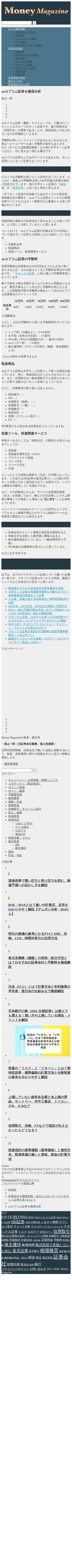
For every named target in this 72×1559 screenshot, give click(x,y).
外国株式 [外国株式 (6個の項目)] (14, 1240)
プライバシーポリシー (15, 1268)
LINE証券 (20, 71)
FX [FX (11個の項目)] (10, 1217)
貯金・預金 (15, 855)
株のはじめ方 (15, 81)
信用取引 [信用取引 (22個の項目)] (61, 1231)
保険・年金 (15, 801)
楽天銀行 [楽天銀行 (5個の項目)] (34, 1251)
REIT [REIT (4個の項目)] (31, 1217)
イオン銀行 (21, 42)
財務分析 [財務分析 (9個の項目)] (13, 1264)
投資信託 (13, 819)
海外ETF (20, 834)
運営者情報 (11, 763)
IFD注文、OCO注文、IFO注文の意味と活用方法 (37, 606)
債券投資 (13, 805)
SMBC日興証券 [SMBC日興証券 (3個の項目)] (32, 1222)
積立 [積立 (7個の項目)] (39, 1257)
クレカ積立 (22, 827)
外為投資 (13, 816)
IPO (17, 844)
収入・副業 (15, 812)
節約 (11, 851)
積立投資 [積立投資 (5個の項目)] (47, 1257)
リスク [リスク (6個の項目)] (22, 1231)
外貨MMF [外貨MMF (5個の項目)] (26, 1239)
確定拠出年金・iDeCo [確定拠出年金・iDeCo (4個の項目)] (16, 1257)
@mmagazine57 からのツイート (20, 1180)
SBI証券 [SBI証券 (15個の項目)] (17, 1222)
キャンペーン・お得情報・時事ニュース (33, 780)
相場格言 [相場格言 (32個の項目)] (49, 1250)
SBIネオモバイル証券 (26, 55)
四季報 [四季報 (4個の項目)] (5, 1240)
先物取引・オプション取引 (24, 808)
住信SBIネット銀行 (25, 32)
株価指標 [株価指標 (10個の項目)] (28, 1245)
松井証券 (20, 74)
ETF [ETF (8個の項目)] (4, 1217)
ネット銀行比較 (16, 29)
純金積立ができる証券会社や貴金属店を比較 (35, 588)
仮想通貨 (13, 798)
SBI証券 (19, 51)
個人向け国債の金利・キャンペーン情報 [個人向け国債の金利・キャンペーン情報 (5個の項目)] (24, 1235)
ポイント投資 (16, 787)
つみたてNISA (24, 823)
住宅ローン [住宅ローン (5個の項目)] (46, 1231)
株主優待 (20, 848)
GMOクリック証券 (25, 68)
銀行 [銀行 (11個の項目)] (37, 1264)
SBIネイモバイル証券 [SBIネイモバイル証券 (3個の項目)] (45, 1217)
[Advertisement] (32, 683)
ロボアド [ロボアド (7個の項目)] (33, 1231)
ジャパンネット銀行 (26, 38)
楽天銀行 (20, 35)
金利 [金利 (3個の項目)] (31, 1265)
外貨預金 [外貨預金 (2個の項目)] (37, 1240)
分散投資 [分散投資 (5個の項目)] (65, 1235)
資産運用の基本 (16, 78)
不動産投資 (15, 794)
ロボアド (20, 830)
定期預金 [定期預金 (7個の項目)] (47, 1240)
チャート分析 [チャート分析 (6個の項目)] (22, 1226)
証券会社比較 (15, 48)
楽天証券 (20, 58)
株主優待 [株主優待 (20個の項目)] (12, 1244)
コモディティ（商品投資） (24, 783)
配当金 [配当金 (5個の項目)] (25, 1264)
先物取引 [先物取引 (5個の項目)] (54, 1235)
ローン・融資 (16, 790)
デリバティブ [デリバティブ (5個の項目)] (39, 1226)
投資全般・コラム (19, 837)
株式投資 (13, 841)
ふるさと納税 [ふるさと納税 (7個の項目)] (49, 1222)
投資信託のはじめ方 (19, 84)
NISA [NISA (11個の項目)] (24, 1217)
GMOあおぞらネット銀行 (29, 45)
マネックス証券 (23, 65)
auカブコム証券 (23, 61)
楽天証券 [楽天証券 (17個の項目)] (20, 1251)
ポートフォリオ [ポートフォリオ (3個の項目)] (55, 1227)
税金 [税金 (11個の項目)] (31, 1257)
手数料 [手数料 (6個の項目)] (58, 1240)
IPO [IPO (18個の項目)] (16, 1217)
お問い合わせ (38, 1268)
